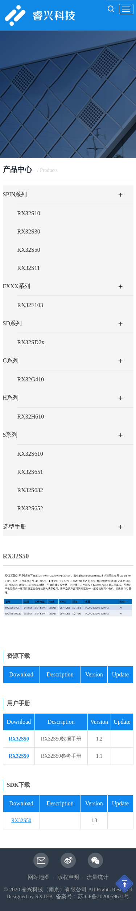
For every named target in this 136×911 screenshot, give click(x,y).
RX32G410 (30, 379)
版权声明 (68, 877)
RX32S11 (28, 268)
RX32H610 (30, 416)
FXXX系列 (16, 286)
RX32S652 (30, 508)
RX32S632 (30, 490)
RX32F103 (30, 305)
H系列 (11, 397)
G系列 (11, 360)
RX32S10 (28, 213)
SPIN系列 (15, 194)
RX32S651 (30, 472)
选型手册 (14, 526)
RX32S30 (28, 231)
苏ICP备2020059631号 (103, 896)
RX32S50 (28, 250)
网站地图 (39, 877)
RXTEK (44, 896)
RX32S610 (30, 454)
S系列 (10, 435)
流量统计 (97, 877)
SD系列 (12, 323)
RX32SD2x (31, 342)
